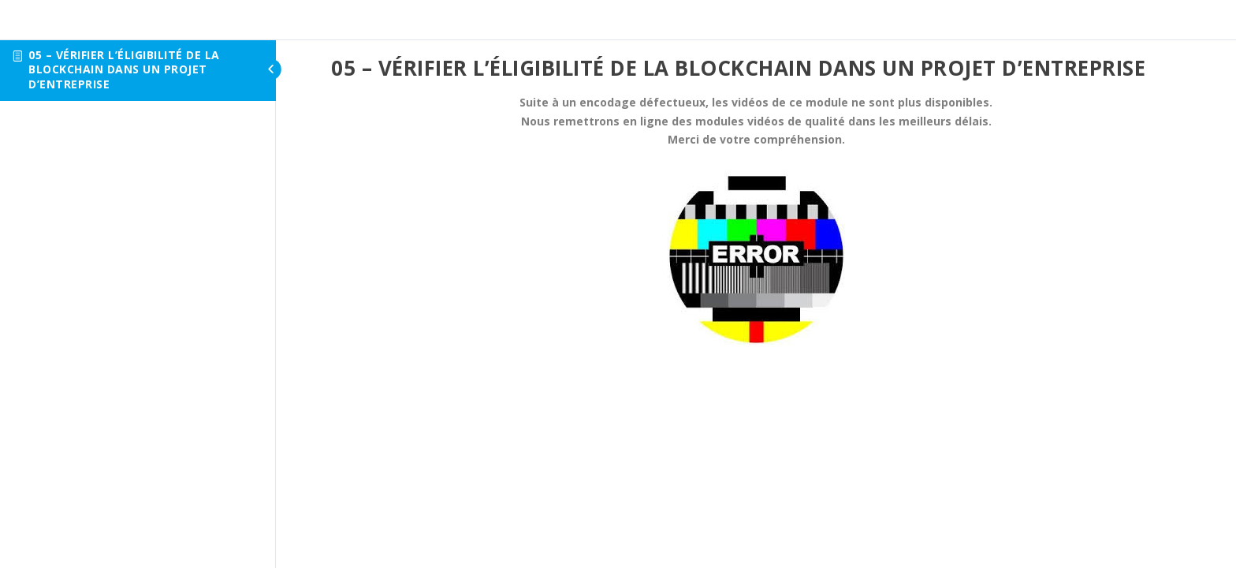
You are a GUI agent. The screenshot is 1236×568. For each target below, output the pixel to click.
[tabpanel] (756, 219)
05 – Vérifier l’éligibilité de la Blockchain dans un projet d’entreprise (124, 69)
